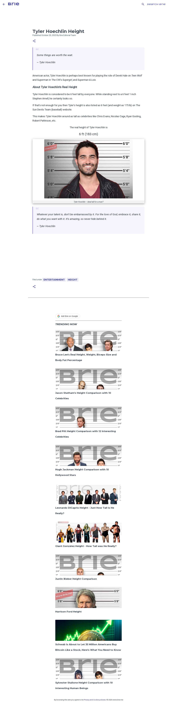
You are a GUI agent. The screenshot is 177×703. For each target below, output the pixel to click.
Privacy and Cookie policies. (95, 700)
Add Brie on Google (67, 316)
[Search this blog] (160, 4)
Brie (13, 4)
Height (72, 279)
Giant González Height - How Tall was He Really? (86, 546)
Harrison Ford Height (68, 611)
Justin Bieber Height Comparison (76, 578)
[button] (34, 41)
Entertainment (54, 279)
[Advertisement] (88, 257)
